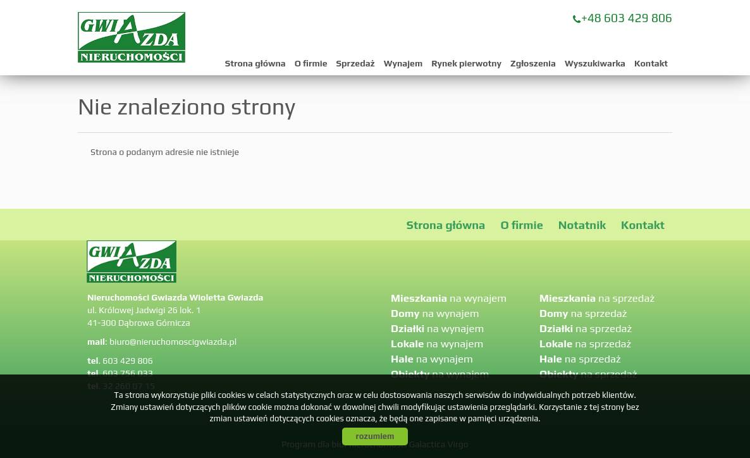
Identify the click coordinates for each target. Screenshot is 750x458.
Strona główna (255, 63)
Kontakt (651, 63)
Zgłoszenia (533, 63)
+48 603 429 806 (626, 18)
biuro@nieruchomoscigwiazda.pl (173, 342)
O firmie (311, 63)
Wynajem (403, 63)
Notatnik (582, 225)
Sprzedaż (355, 63)
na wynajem (449, 298)
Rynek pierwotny (466, 63)
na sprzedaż (597, 298)
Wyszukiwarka (595, 63)
